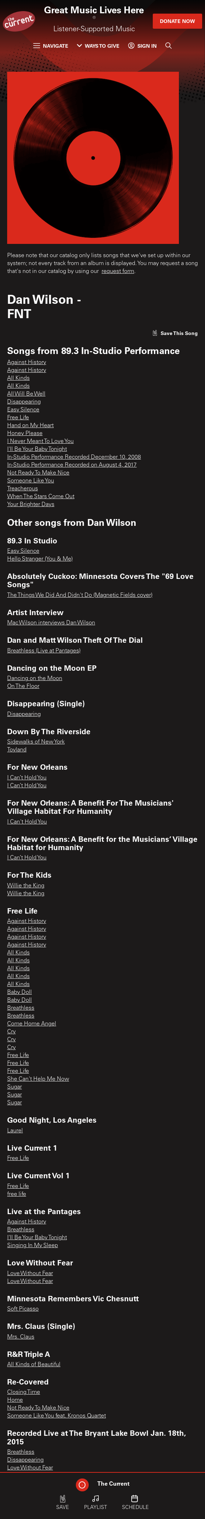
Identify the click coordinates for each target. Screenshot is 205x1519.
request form (118, 271)
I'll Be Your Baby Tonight (37, 449)
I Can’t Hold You (27, 778)
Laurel (15, 1131)
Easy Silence (23, 410)
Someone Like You (30, 481)
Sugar (14, 1087)
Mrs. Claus (20, 1337)
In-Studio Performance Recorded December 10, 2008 (74, 457)
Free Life (18, 418)
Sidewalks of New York (36, 742)
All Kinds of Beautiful (33, 1365)
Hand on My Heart (30, 426)
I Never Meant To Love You (40, 441)
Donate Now (177, 21)
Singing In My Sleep (32, 1246)
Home (15, 1400)
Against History (26, 362)
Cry (11, 1032)
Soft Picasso (23, 1309)
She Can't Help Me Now (38, 1079)
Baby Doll (19, 992)
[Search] (168, 45)
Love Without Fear (30, 1274)
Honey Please (25, 434)
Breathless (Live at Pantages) (43, 651)
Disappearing (24, 402)
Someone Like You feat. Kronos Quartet (56, 1416)
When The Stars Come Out (40, 497)
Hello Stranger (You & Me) (40, 559)
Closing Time (23, 1392)
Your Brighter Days (30, 505)
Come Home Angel (31, 1024)
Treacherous (22, 489)
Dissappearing (25, 1460)
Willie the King (25, 886)
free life (16, 1194)
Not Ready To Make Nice (38, 473)
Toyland (16, 750)
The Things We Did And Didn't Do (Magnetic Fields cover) (79, 595)
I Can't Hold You (27, 822)
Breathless (20, 1008)
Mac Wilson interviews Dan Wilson (51, 623)
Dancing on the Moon (34, 678)
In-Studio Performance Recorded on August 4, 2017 (72, 465)
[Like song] (175, 333)
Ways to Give (98, 45)
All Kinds (18, 378)
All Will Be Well (26, 394)
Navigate (50, 45)
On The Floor (23, 686)
